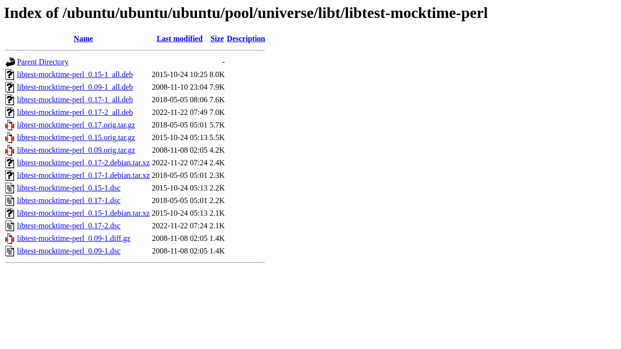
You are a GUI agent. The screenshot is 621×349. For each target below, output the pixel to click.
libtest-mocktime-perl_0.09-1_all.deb (75, 87)
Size (217, 38)
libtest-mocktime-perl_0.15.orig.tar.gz (76, 137)
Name (83, 38)
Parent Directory (42, 62)
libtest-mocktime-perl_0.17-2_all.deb (75, 112)
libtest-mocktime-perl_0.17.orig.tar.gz (76, 125)
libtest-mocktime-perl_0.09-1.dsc (68, 251)
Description (246, 38)
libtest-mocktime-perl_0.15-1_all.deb (75, 74)
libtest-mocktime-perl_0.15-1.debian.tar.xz (83, 213)
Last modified (180, 38)
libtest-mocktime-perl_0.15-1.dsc (68, 188)
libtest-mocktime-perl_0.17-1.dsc (68, 200)
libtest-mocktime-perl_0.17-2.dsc (68, 226)
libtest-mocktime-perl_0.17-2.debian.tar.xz (83, 163)
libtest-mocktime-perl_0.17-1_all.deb (75, 99)
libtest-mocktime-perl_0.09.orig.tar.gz (76, 150)
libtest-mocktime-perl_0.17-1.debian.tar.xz (83, 175)
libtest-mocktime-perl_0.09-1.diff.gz (74, 238)
